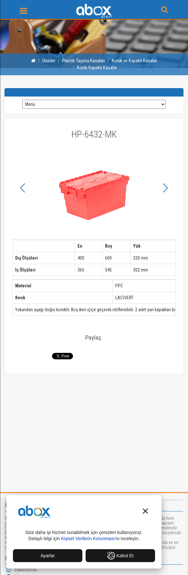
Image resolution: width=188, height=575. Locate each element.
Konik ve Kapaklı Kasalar (134, 61)
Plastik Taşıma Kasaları (83, 61)
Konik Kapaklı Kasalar (97, 67)
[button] (145, 512)
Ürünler (48, 61)
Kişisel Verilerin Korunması (88, 538)
